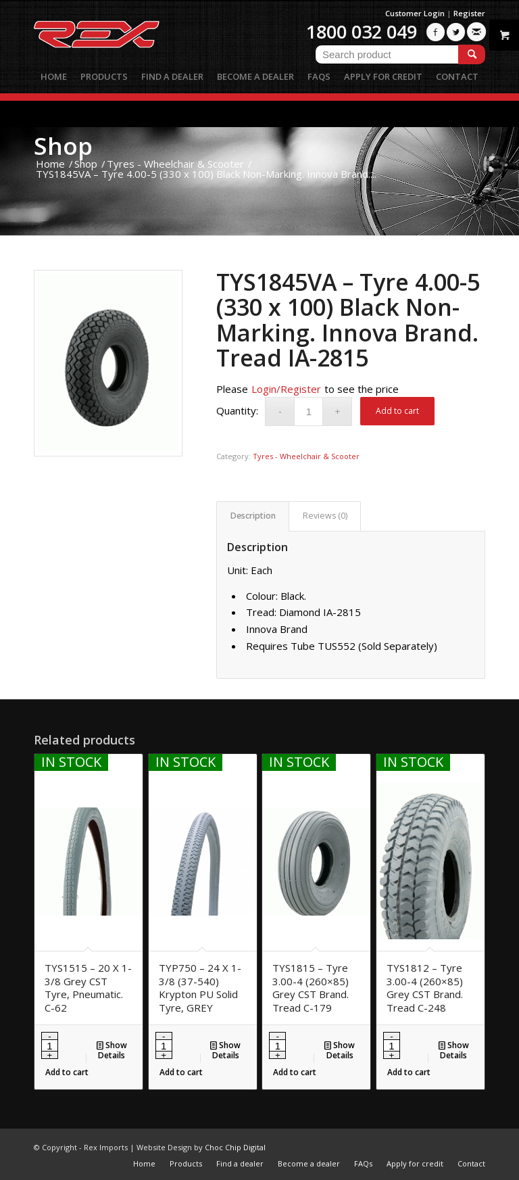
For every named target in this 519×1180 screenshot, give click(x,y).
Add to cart (397, 411)
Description (253, 515)
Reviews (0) (325, 515)
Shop (63, 146)
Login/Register (286, 389)
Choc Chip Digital (235, 1147)
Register (469, 13)
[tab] (252, 516)
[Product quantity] (308, 411)
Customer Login (415, 13)
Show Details (112, 1050)
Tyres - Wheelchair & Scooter (306, 456)
